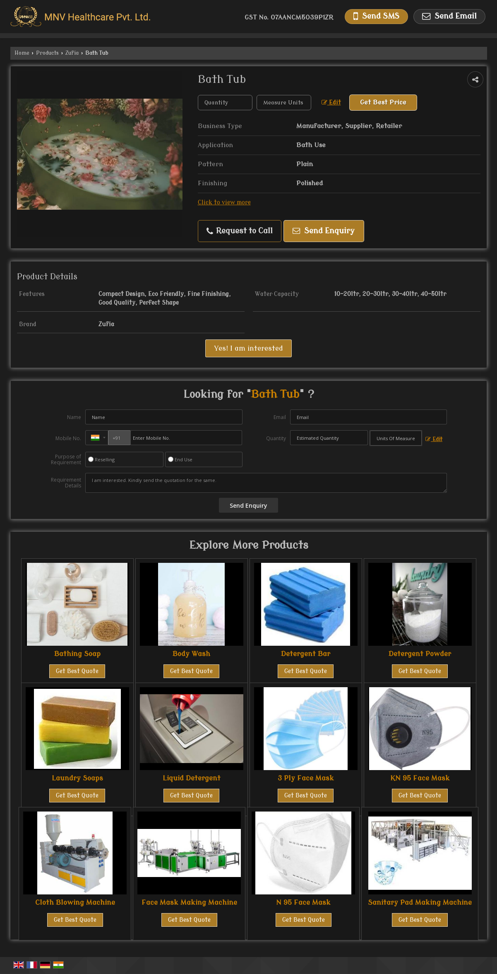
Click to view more (224, 202)
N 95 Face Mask (303, 902)
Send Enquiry (324, 231)
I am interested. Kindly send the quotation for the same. (266, 483)
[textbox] (284, 102)
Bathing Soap (77, 654)
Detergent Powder (420, 654)
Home (21, 53)
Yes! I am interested (248, 348)
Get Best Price (383, 102)
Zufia (72, 53)
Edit (331, 102)
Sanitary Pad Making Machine (420, 902)
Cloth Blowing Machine (75, 902)
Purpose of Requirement (66, 459)
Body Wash (191, 654)
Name (74, 417)
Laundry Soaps (77, 778)
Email (280, 417)
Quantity (276, 438)
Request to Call (239, 231)
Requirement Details (66, 483)
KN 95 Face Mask (420, 778)
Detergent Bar (305, 654)
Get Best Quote (77, 671)
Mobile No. (68, 438)
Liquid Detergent (192, 778)
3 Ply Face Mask (306, 778)
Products (47, 53)
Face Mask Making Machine (189, 902)
